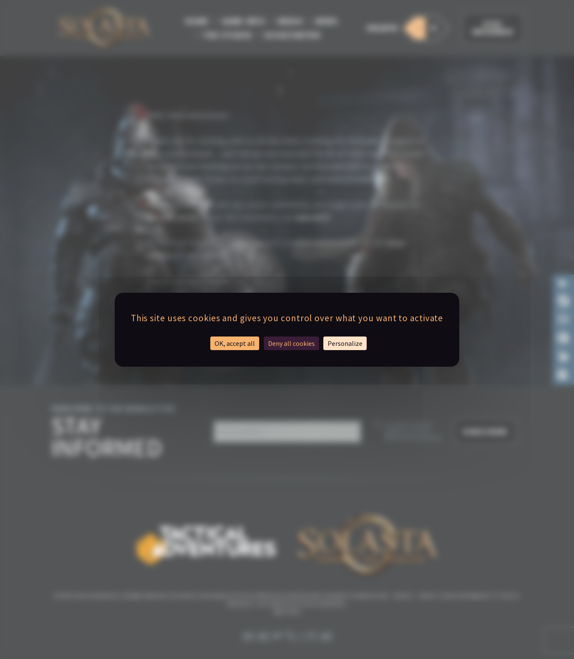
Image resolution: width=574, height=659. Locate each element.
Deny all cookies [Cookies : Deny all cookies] (291, 343)
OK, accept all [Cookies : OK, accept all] (235, 343)
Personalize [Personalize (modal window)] (345, 343)
